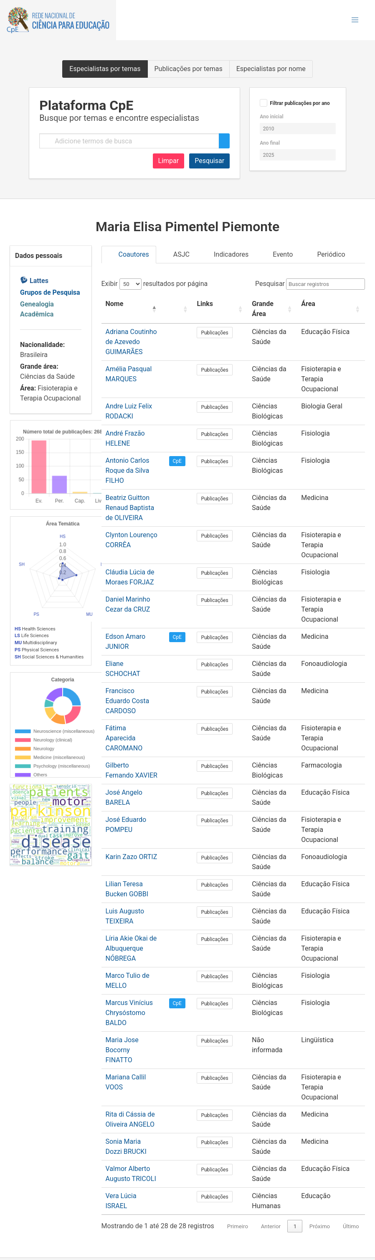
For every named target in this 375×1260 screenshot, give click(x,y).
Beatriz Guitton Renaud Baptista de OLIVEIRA (134, 478)
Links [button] (214, 304)
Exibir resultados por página (154, 284)
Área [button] (306, 304)
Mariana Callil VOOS (135, 977)
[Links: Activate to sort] (224, 309)
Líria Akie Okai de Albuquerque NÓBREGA (131, 868)
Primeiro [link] (237, 1116)
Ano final (270, 143)
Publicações (224, 333)
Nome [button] (115, 304)
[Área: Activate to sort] (330, 309)
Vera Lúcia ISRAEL (133, 1085)
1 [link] (295, 1116)
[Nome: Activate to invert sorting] (139, 309)
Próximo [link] (319, 1116)
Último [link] (351, 1116)
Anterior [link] (271, 1116)
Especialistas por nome (271, 69)
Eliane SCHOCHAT (133, 613)
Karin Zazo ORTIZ (131, 776)
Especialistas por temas (104, 69)
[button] (355, 20)
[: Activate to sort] (189, 309)
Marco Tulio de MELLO (139, 895)
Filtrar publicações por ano (300, 103)
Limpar (168, 161)
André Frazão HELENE (138, 413)
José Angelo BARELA (137, 722)
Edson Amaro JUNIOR (138, 586)
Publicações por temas (189, 69)
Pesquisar (209, 161)
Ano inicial (271, 117)
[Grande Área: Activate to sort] (270, 309)
